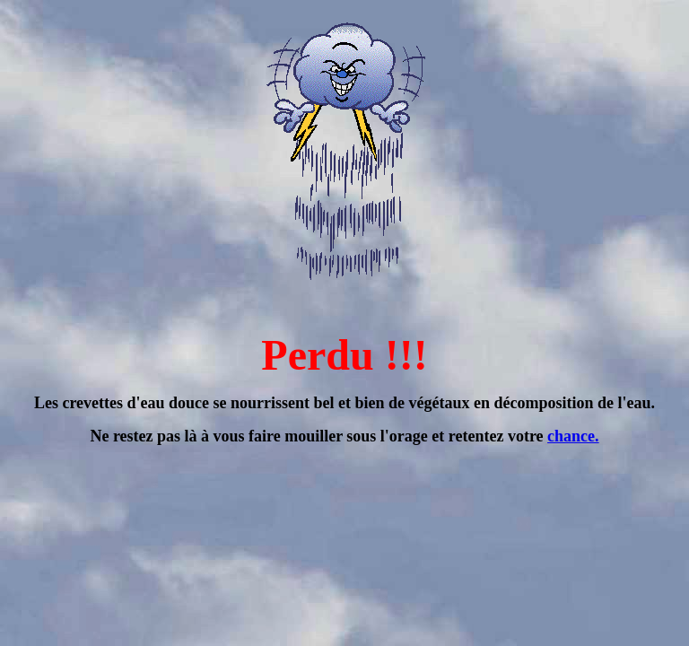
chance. (573, 436)
